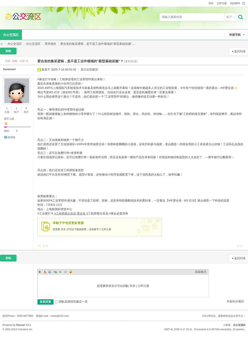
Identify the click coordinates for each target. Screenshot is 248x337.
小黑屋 (226, 325)
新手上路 (9, 118)
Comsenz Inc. (25, 329)
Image (50, 272)
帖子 (229, 17)
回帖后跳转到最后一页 (71, 301)
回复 (45, 246)
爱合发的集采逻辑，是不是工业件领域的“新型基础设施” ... (97, 43)
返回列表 (240, 51)
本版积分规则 (235, 301)
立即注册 (222, 3)
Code (65, 272)
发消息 (11, 137)
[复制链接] (130, 61)
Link (55, 272)
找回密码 (235, 3)
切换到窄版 (243, 3)
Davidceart (9, 69)
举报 (240, 246)
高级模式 (200, 271)
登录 (211, 3)
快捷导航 (235, 34)
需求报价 (50, 43)
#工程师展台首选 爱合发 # (71, 213)
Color (45, 272)
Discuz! (20, 325)
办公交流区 (1, 44)
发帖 (8, 51)
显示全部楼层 (89, 69)
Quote (60, 272)
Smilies (71, 272)
